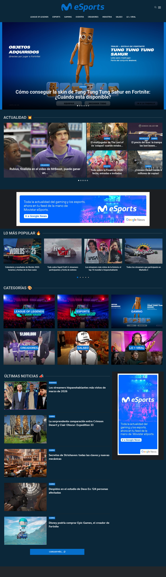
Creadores (93, 17)
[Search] (155, 7)
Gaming (68, 17)
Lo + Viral (131, 17)
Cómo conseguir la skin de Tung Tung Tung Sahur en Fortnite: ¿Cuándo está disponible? (83, 94)
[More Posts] (57, 552)
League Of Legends (39, 17)
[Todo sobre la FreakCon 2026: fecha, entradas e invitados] (107, 164)
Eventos (80, 17)
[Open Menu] (159, 7)
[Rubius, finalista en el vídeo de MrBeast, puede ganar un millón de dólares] (45, 150)
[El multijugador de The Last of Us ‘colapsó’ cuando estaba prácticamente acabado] (107, 136)
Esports (56, 17)
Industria (107, 17)
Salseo (119, 17)
